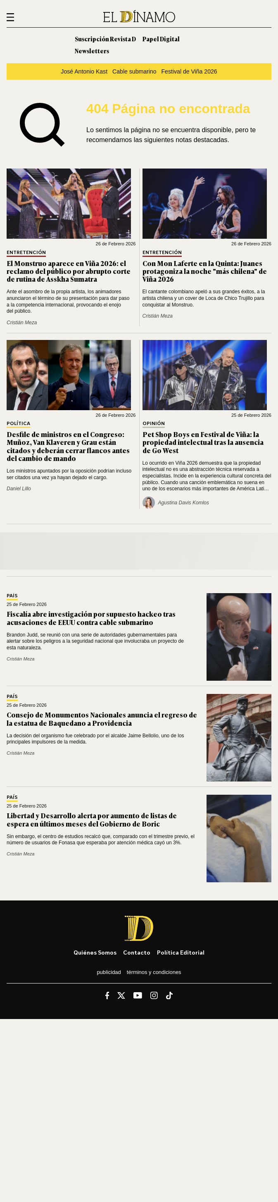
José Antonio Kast (84, 71)
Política (18, 423)
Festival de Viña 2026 (189, 71)
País (12, 596)
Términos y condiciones (154, 972)
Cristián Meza (22, 322)
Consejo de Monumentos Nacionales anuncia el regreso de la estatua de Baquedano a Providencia (102, 718)
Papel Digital (161, 38)
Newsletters (92, 50)
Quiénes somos (95, 952)
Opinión (154, 423)
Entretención (26, 252)
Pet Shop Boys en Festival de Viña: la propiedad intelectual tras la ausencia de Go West (203, 442)
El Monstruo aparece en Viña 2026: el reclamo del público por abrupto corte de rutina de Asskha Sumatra (69, 271)
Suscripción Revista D (105, 38)
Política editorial (180, 952)
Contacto (136, 952)
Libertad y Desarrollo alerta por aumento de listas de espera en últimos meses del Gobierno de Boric (92, 819)
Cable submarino (134, 71)
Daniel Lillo (19, 489)
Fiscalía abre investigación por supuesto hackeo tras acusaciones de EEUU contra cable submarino (91, 618)
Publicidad (109, 972)
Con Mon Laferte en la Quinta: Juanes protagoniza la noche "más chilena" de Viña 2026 (205, 271)
